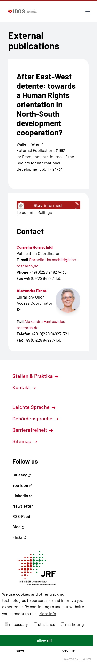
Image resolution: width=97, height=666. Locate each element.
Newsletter (22, 505)
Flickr (19, 537)
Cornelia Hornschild (35, 247)
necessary (16, 624)
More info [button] (47, 613)
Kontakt (24, 387)
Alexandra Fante (32, 290)
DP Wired (85, 659)
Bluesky (21, 474)
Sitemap (24, 441)
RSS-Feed (21, 516)
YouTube (22, 485)
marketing (72, 624)
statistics (44, 624)
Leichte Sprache (33, 407)
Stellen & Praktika (35, 376)
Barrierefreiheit (32, 430)
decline (68, 650)
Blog (18, 526)
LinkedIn (22, 495)
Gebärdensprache (35, 418)
